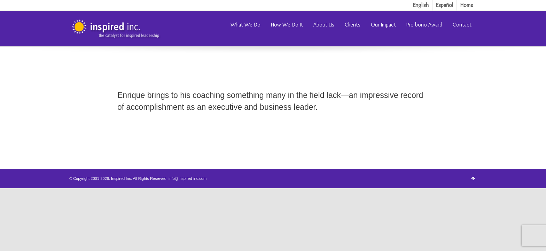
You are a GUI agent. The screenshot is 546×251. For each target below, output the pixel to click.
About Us (323, 24)
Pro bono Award (424, 24)
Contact (462, 24)
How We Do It (287, 24)
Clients (352, 24)
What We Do (245, 24)
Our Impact (383, 24)
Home (466, 5)
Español (444, 5)
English (421, 5)
